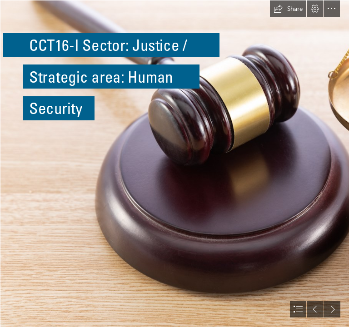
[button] (288, 8)
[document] (174, 163)
